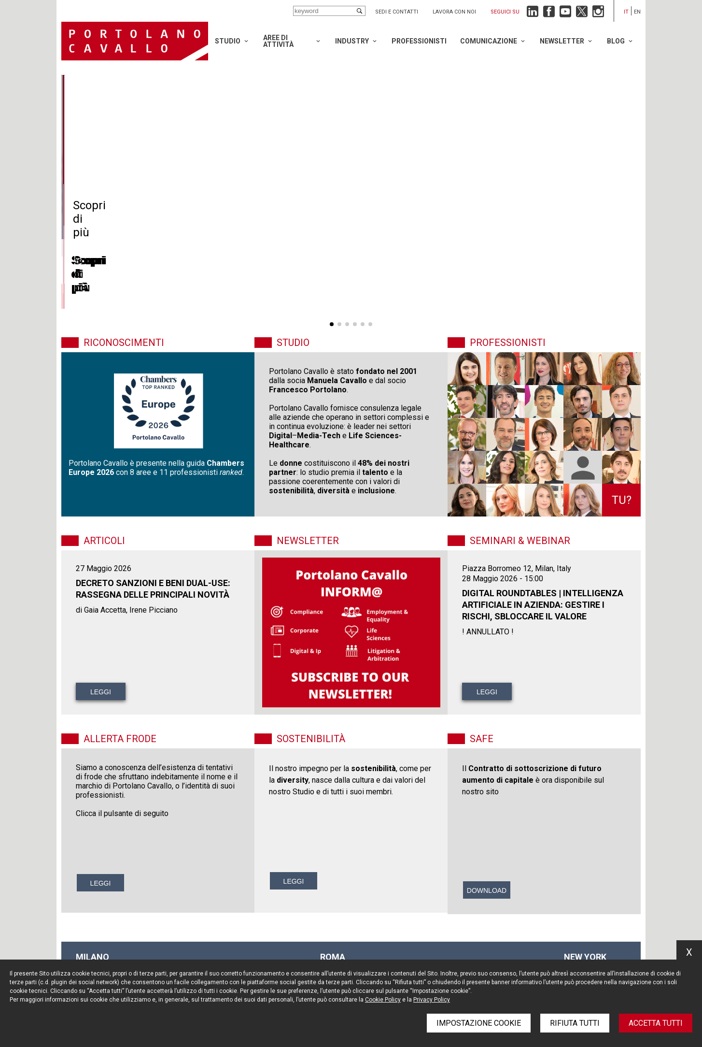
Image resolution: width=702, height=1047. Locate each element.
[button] (332, 324)
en (637, 12)
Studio (227, 41)
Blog (616, 41)
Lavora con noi (454, 12)
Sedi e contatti (396, 12)
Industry (352, 41)
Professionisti (419, 41)
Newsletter (562, 41)
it (626, 12)
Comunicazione (488, 41)
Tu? (622, 500)
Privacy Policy (431, 999)
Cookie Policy (383, 999)
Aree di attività (278, 41)
